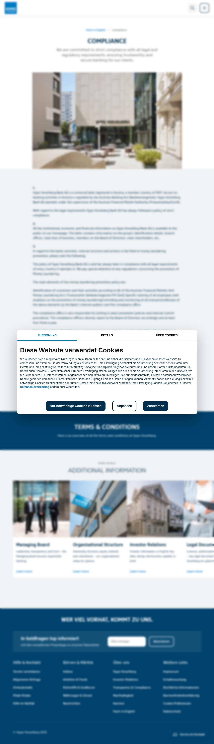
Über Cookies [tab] (167, 335)
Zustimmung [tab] (47, 335)
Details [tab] (107, 335)
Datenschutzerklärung (34, 387)
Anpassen (124, 406)
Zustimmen (155, 406)
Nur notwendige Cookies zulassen (76, 406)
